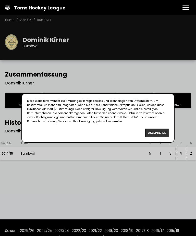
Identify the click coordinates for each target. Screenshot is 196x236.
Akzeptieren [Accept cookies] (157, 132)
